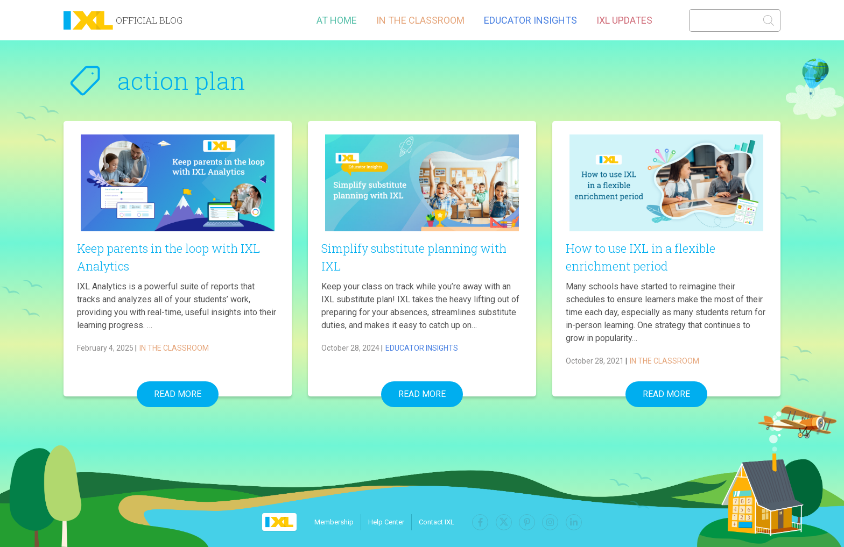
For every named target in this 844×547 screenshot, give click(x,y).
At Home (336, 20)
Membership (340, 522)
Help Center (392, 522)
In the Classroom (420, 20)
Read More (177, 394)
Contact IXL (442, 522)
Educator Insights (530, 20)
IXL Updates (624, 20)
